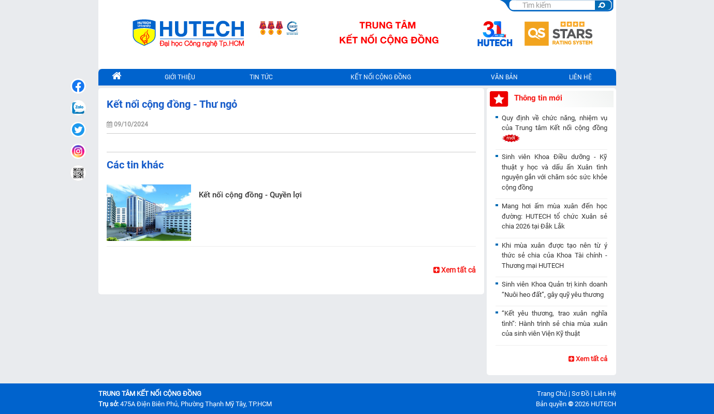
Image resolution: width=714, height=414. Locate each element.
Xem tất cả (454, 270)
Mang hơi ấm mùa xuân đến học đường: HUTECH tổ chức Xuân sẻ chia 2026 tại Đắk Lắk (554, 216)
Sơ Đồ (580, 393)
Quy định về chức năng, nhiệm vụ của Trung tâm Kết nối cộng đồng (554, 128)
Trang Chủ (552, 393)
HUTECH (603, 404)
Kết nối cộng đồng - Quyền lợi (250, 194)
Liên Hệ (605, 393)
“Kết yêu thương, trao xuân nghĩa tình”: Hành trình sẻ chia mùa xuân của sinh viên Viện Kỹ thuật (554, 323)
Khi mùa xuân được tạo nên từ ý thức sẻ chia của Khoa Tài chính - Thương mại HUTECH (554, 255)
